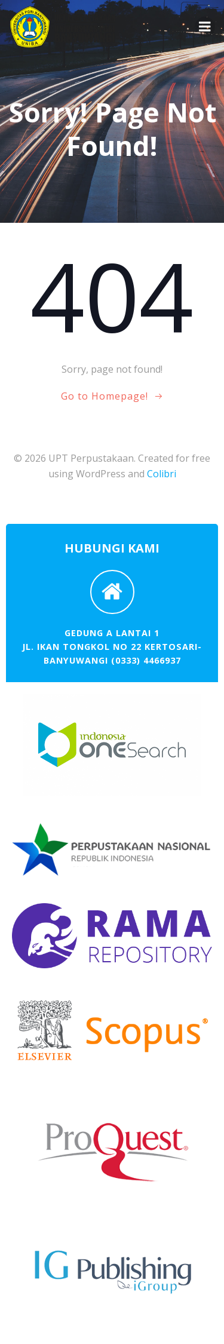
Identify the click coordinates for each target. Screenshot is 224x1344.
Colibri (161, 473)
